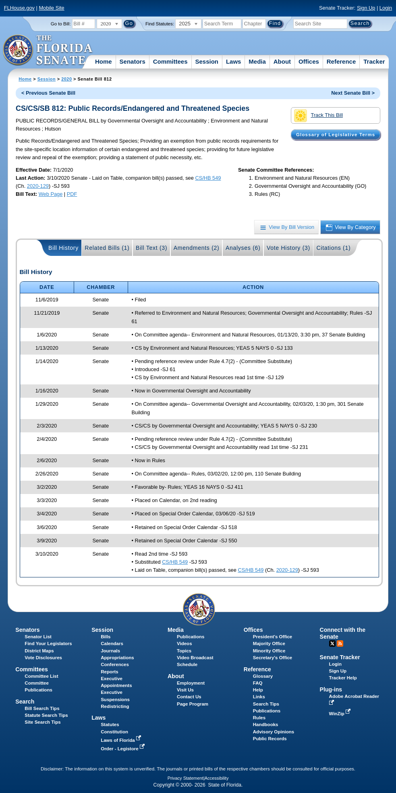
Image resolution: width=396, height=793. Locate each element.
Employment (191, 683)
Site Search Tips (42, 722)
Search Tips (266, 704)
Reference (341, 61)
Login (385, 8)
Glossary (263, 676)
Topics (184, 650)
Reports (109, 671)
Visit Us (185, 689)
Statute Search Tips (46, 715)
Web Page (51, 194)
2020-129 (38, 186)
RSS (340, 643)
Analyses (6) (243, 248)
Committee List (41, 676)
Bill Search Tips (42, 708)
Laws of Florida (122, 740)
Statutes (110, 724)
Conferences (115, 664)
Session (206, 61)
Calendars (112, 643)
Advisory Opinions (273, 731)
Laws (233, 61)
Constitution (114, 731)
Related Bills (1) (107, 248)
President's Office (272, 636)
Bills (105, 636)
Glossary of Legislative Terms (335, 134)
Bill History (63, 248)
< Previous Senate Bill (48, 93)
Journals (110, 650)
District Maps (39, 650)
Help (258, 689)
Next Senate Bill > (353, 93)
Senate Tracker (340, 657)
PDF (72, 194)
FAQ (258, 683)
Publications (190, 636)
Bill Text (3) (151, 248)
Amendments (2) (197, 248)
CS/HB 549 (208, 178)
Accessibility (217, 778)
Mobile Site (51, 8)
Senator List (38, 636)
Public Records (270, 738)
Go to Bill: (61, 23)
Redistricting (115, 706)
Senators (132, 61)
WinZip (340, 713)
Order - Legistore (123, 748)
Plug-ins (331, 689)
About (282, 61)
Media (257, 61)
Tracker (374, 61)
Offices (309, 61)
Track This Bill (318, 115)
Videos (184, 643)
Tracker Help (343, 677)
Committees (170, 61)
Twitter (332, 643)
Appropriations (117, 657)
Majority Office (269, 643)
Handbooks (265, 724)
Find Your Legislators (48, 643)
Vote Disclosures (43, 657)
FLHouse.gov (19, 8)
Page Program (192, 704)
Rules (259, 717)
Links (259, 696)
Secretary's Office (272, 657)
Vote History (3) (288, 248)
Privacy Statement (185, 778)
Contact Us (189, 696)
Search (24, 701)
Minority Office (269, 650)
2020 (66, 79)
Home (103, 61)
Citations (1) (333, 248)
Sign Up (366, 8)
